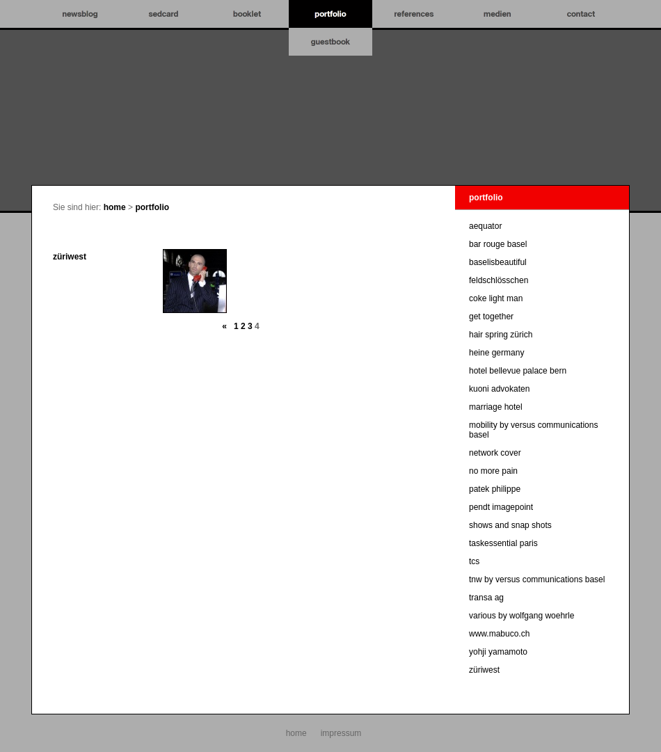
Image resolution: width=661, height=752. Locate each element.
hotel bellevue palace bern (517, 371)
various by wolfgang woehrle (521, 616)
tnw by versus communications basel (537, 579)
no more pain (493, 471)
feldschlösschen (498, 280)
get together (491, 316)
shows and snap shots (510, 525)
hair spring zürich (500, 334)
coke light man (496, 298)
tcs (474, 561)
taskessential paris (503, 543)
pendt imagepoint (501, 507)
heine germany (496, 353)
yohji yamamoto (498, 652)
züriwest (69, 257)
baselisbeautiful (498, 262)
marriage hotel (496, 407)
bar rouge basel (498, 244)
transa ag (486, 597)
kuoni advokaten (499, 389)
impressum (341, 733)
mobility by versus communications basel (533, 430)
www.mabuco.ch (499, 634)
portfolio (152, 207)
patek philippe (494, 489)
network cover (495, 453)
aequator (485, 226)
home (115, 207)
